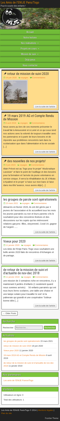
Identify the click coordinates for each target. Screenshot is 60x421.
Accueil (30, 32)
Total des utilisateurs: (13, 400)
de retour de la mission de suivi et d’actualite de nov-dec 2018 (25, 271)
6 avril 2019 (11, 123)
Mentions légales (45, 410)
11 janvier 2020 (12, 245)
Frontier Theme (51, 418)
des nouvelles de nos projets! (26, 161)
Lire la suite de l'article (45, 106)
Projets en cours (28, 48)
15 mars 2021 (12, 203)
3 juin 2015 (11, 165)
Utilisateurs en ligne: (13, 395)
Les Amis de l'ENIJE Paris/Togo (20, 2)
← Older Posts (9, 313)
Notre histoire (30, 37)
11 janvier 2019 (12, 277)
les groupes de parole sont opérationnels (30, 199)
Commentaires (38, 77)
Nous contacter (30, 65)
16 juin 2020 (11, 77)
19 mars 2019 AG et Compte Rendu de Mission (28, 117)
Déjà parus (30, 59)
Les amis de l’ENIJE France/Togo (18, 380)
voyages (24, 77)
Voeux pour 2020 (14, 241)
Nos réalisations (28, 43)
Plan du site (6, 413)
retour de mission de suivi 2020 (28, 74)
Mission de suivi (28, 54)
